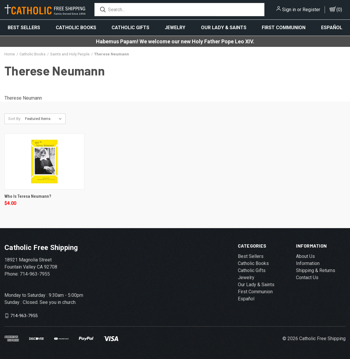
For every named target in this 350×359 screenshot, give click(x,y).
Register (311, 9)
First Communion (283, 27)
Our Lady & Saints (223, 27)
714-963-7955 (23, 315)
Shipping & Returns (315, 270)
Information (308, 263)
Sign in (289, 9)
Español (331, 27)
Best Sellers (24, 27)
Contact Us (307, 277)
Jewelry (175, 27)
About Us (305, 256)
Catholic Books (76, 27)
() (339, 9)
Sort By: (14, 118)
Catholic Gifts (130, 27)
